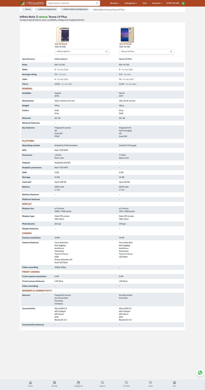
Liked (150, 384)
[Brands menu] (115, 3)
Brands (54, 384)
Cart (145, 3)
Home (30, 384)
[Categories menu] (131, 3)
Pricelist (126, 384)
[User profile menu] (157, 3)
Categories (78, 384)
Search (102, 384)
